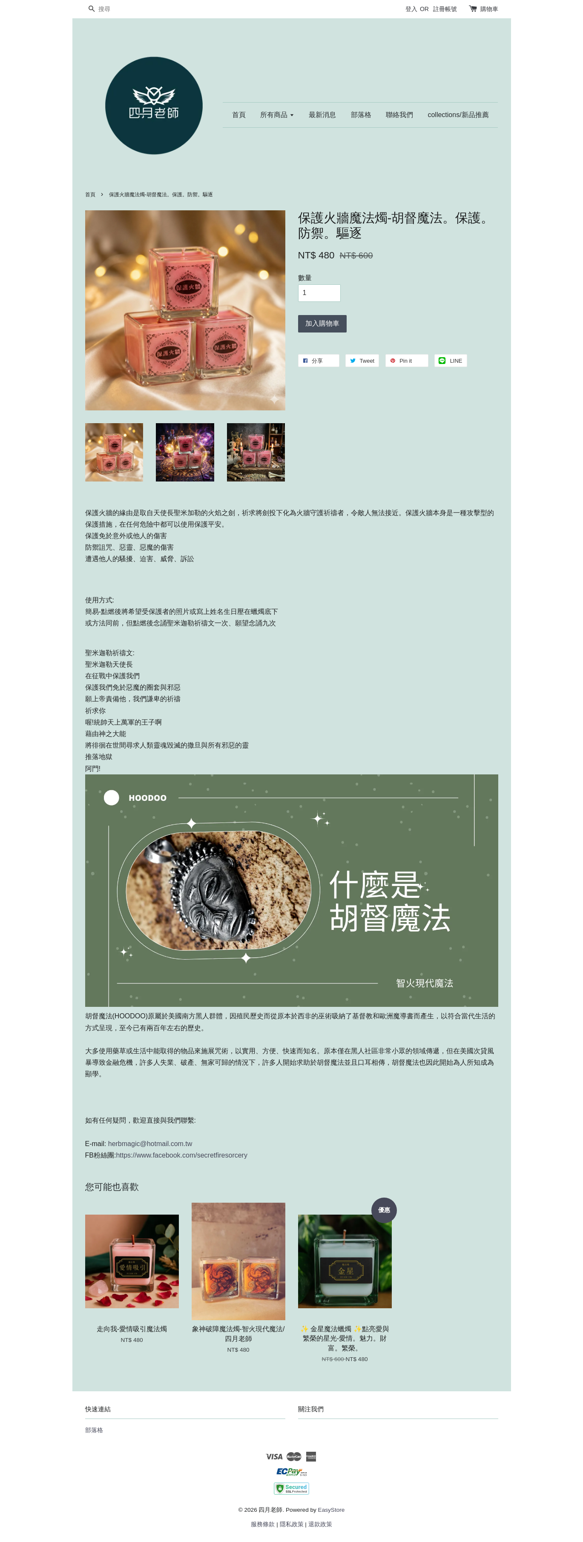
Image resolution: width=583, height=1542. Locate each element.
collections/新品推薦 (458, 114)
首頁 (239, 114)
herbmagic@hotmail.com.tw (149, 1143)
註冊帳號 (445, 9)
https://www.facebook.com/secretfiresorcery (181, 1155)
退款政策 (320, 1524)
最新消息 (322, 114)
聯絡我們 (399, 114)
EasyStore (331, 1510)
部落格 (361, 114)
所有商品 (277, 114)
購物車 (489, 9)
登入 (411, 9)
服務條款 (263, 1524)
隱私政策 (292, 1524)
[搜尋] (110, 9)
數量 (305, 277)
